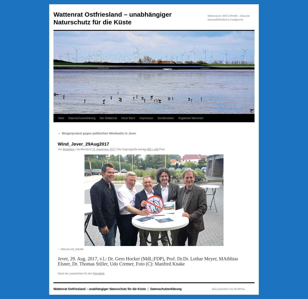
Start (61, 118)
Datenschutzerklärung (81, 118)
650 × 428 (152, 149)
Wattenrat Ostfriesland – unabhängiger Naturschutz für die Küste (100, 289)
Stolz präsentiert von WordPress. (228, 288)
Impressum (146, 118)
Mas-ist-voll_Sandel (72, 249)
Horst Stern (128, 118)
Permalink (98, 273)
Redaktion (68, 149)
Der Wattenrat (108, 118)
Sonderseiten (165, 118)
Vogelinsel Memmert (190, 118)
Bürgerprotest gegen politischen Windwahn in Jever (97, 133)
